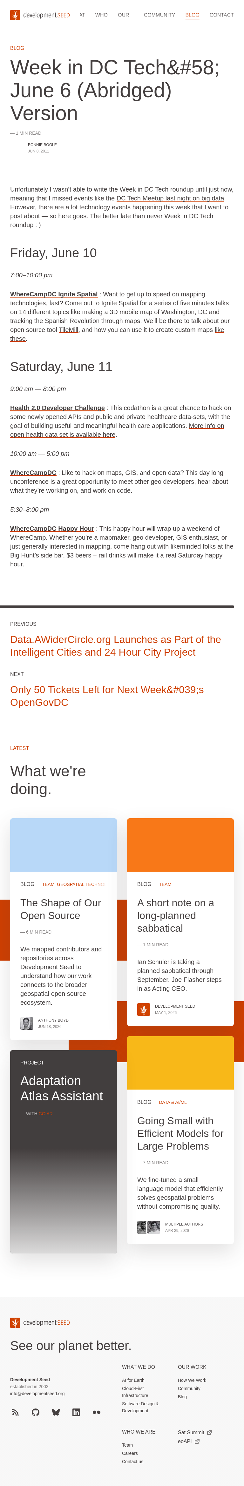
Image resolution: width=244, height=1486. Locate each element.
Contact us (132, 1461)
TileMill (68, 329)
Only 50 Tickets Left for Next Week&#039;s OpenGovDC (107, 696)
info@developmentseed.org (37, 1393)
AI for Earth (133, 1380)
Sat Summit (195, 1432)
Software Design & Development (140, 1407)
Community (159, 15)
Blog (192, 15)
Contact (222, 15)
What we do (138, 1367)
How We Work (192, 1380)
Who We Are (139, 1432)
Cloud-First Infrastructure (135, 1392)
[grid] (122, 1041)
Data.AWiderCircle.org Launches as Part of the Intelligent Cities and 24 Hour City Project (115, 646)
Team (127, 1445)
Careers (130, 1453)
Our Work (192, 1367)
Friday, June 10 (53, 253)
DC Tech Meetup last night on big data (170, 198)
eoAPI (189, 1441)
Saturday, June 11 (61, 367)
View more (180, 1140)
